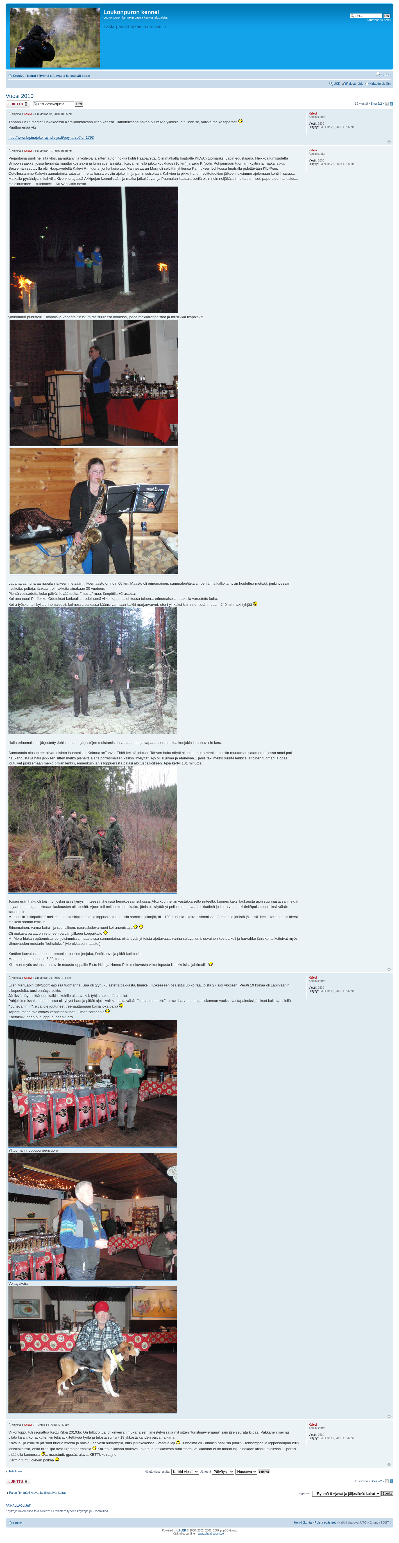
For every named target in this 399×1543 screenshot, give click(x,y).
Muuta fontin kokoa (386, 74)
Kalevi (28, 114)
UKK (337, 83)
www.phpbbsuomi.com (212, 1533)
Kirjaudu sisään (380, 83)
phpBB (182, 1530)
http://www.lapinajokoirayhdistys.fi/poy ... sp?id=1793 (51, 137)
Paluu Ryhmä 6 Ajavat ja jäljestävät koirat (37, 1492)
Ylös (389, 141)
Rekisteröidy (354, 83)
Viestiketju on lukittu (18, 103)
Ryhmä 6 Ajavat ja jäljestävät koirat (64, 75)
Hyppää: (304, 1493)
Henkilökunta (303, 1522)
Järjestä (217, 1471)
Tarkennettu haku (379, 20)
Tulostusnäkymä (378, 74)
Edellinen (15, 1471)
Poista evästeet (324, 1522)
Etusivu (18, 75)
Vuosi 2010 (19, 96)
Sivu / (376, 103)
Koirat (31, 75)
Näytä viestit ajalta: (171, 1471)
